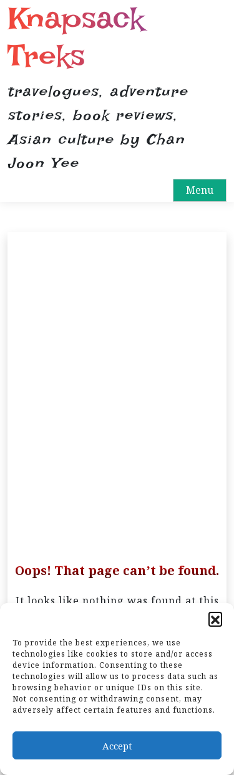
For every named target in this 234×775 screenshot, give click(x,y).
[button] (215, 618)
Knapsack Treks (75, 37)
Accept (117, 745)
